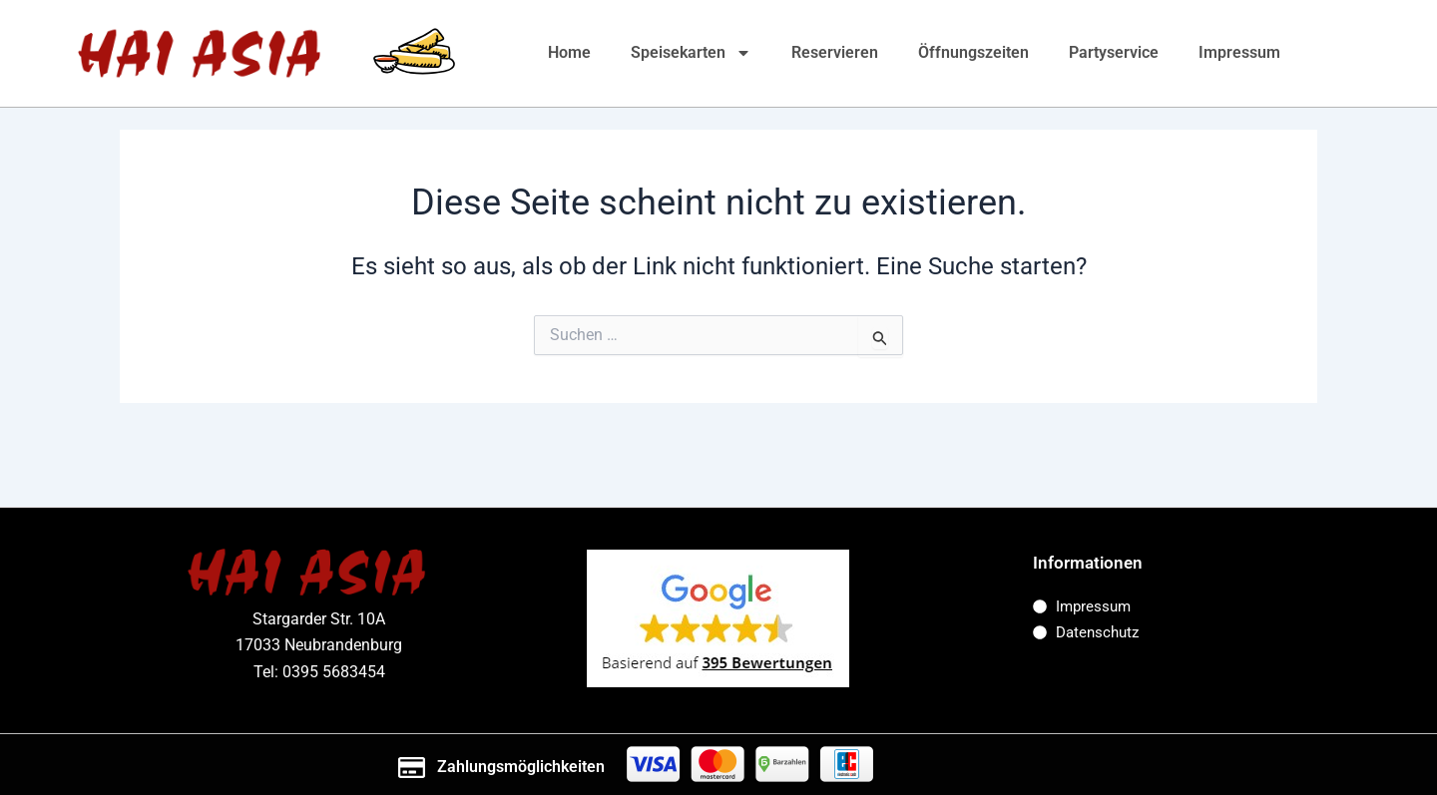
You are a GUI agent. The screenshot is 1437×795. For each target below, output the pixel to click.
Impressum (1239, 52)
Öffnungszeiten (973, 52)
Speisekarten (691, 53)
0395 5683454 (333, 671)
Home (569, 52)
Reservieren (834, 52)
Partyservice (1114, 52)
